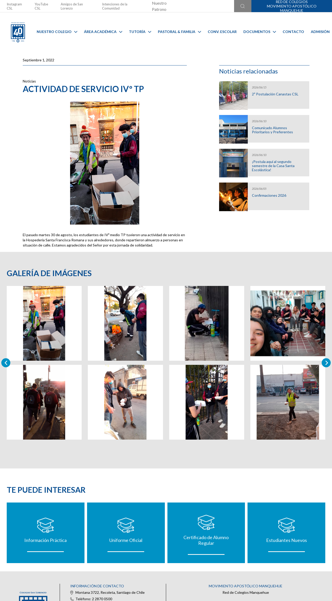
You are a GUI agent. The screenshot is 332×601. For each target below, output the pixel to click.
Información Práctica (45, 540)
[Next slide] (326, 362)
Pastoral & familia (179, 31)
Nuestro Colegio (57, 31)
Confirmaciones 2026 (269, 195)
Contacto (293, 31)
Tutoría (140, 31)
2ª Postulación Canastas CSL (275, 94)
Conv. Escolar (222, 31)
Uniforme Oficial (125, 540)
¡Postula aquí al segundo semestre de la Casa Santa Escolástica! (273, 166)
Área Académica (103, 31)
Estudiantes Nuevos (286, 540)
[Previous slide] (5, 362)
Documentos (259, 31)
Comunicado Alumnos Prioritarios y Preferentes (272, 130)
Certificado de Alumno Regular (206, 540)
